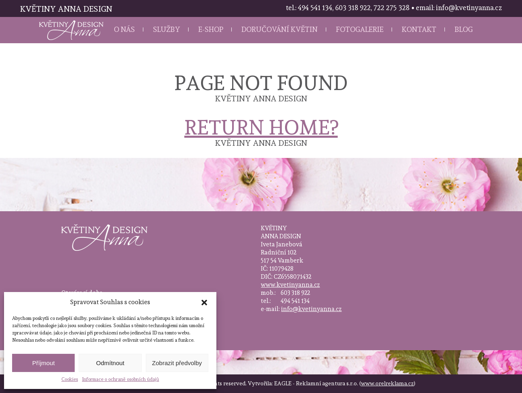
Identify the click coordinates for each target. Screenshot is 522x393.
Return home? (261, 127)
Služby (166, 29)
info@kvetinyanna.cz (311, 309)
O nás (124, 29)
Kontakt (419, 29)
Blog (464, 29)
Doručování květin (279, 29)
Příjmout (43, 362)
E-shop (210, 29)
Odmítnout (110, 362)
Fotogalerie (360, 29)
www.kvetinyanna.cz (290, 284)
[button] (204, 302)
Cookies (69, 379)
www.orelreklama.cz (387, 383)
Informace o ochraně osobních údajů (120, 379)
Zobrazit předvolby (177, 362)
